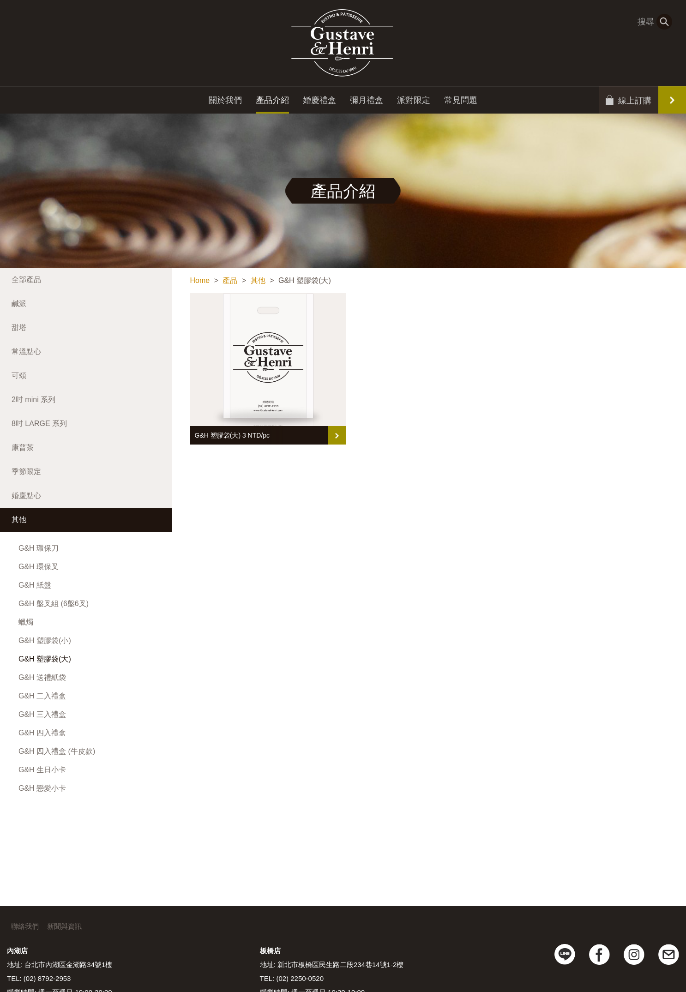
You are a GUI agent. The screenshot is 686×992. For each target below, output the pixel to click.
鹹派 (19, 303)
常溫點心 (26, 351)
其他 (19, 519)
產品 (230, 280)
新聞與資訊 (64, 926)
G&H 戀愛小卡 (42, 788)
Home (200, 280)
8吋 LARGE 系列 (39, 423)
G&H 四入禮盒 (42, 733)
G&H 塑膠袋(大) (44, 659)
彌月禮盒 (366, 102)
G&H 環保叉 (38, 567)
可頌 (19, 375)
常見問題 (460, 102)
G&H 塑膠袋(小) (44, 640)
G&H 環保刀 (38, 548)
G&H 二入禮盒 (42, 696)
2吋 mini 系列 (33, 399)
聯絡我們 (25, 926)
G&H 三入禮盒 (42, 714)
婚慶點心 (26, 495)
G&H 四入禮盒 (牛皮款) (56, 751)
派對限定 (413, 102)
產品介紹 (272, 102)
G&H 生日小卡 (42, 770)
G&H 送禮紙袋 (42, 677)
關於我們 (225, 102)
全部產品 (26, 279)
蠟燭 (25, 622)
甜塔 (19, 327)
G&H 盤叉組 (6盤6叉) (53, 603)
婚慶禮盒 (319, 102)
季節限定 (26, 471)
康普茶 (23, 447)
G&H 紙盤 (34, 585)
